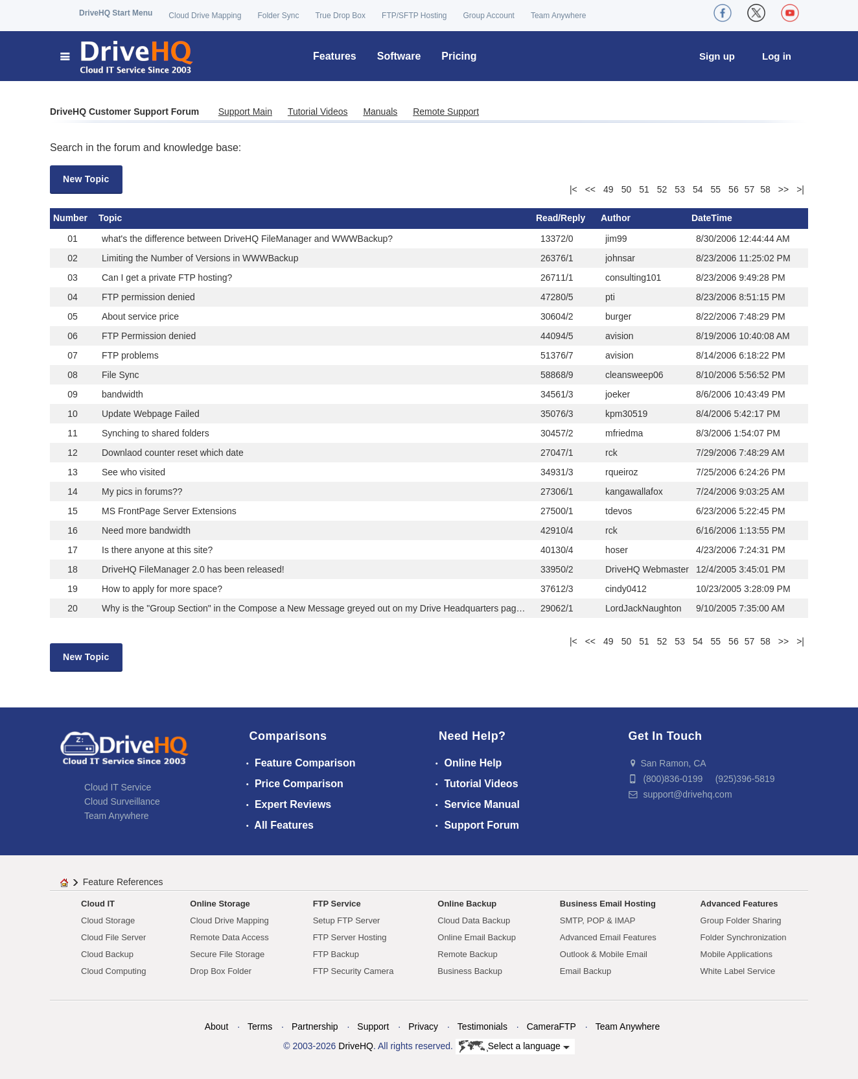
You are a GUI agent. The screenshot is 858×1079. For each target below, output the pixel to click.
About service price (140, 316)
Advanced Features (739, 903)
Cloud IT (98, 903)
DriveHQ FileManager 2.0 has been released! (193, 569)
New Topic (86, 179)
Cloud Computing (113, 971)
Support (373, 1026)
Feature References (123, 882)
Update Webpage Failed (151, 414)
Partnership (315, 1026)
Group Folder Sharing (741, 920)
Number (70, 218)
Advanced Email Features (608, 937)
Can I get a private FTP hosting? (167, 277)
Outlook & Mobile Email (603, 954)
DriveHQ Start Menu (115, 13)
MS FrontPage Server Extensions (169, 511)
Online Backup (466, 903)
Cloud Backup (107, 954)
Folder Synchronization (744, 937)
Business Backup (469, 971)
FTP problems (130, 355)
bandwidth (122, 394)
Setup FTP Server (346, 920)
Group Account (489, 15)
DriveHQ (355, 1046)
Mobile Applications (736, 954)
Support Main (245, 111)
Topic (110, 218)
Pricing (458, 56)
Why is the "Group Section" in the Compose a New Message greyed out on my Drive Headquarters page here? (324, 608)
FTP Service (337, 903)
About (217, 1026)
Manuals (380, 111)
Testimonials (482, 1026)
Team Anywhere (558, 15)
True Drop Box (340, 15)
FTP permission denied (148, 297)
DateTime (711, 218)
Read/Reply (560, 218)
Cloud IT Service (117, 787)
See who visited (133, 472)
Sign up (717, 56)
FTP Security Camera (353, 971)
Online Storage (219, 903)
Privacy (423, 1026)
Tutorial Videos (318, 111)
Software (399, 56)
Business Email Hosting (608, 903)
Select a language (514, 1046)
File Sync (120, 375)
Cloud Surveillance (122, 801)
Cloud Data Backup (473, 920)
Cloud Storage (108, 920)
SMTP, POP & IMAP (598, 920)
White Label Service (738, 971)
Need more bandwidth (146, 530)
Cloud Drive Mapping (204, 15)
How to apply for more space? (162, 589)
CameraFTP (551, 1026)
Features (334, 56)
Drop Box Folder (220, 971)
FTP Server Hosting (350, 937)
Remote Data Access (229, 937)
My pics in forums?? (142, 491)
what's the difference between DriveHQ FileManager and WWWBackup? (247, 238)
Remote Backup (467, 954)
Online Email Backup (476, 937)
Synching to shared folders (155, 433)
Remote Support (446, 111)
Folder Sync (278, 15)
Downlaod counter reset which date (173, 452)
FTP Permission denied (149, 336)
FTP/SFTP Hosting (414, 15)
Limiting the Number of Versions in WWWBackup (200, 258)
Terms (260, 1026)
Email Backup (585, 971)
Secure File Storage (227, 954)
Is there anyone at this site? (157, 550)
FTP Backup (336, 954)
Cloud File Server (113, 937)
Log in (776, 56)
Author (616, 218)
